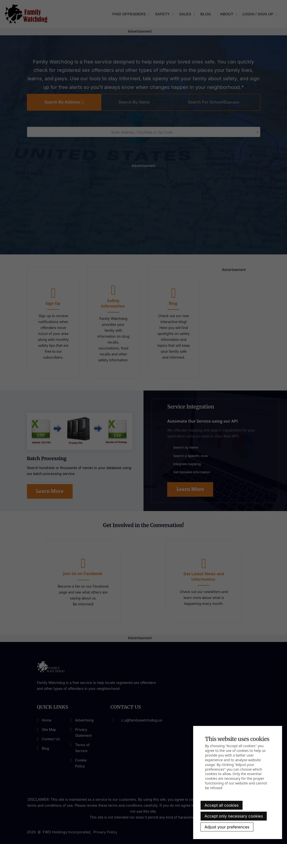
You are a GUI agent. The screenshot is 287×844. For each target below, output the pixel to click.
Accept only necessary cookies (234, 816)
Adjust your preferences (227, 826)
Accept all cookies (222, 805)
